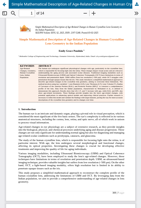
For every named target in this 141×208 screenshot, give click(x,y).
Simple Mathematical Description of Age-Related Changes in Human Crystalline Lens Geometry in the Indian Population (76, 4)
